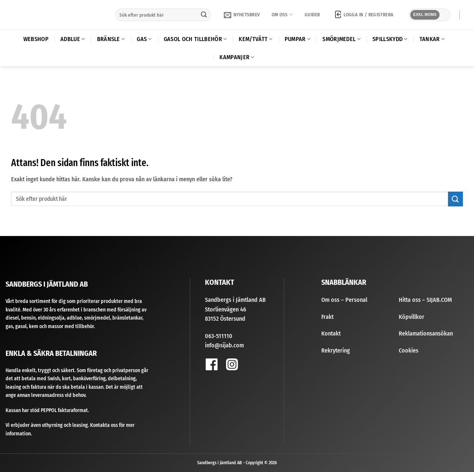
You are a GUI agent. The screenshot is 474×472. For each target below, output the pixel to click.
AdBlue (72, 39)
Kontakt (331, 333)
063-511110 (218, 336)
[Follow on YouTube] (252, 366)
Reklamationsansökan (426, 333)
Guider (312, 14)
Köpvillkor (411, 316)
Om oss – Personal (344, 299)
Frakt (327, 316)
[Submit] (204, 15)
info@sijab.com (224, 345)
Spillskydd (390, 39)
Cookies (408, 350)
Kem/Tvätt (255, 39)
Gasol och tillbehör (195, 39)
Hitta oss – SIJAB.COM (425, 299)
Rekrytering (335, 350)
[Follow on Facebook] (211, 364)
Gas (144, 39)
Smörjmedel (341, 39)
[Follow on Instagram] (232, 364)
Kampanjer (236, 57)
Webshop (36, 39)
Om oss (282, 14)
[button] (242, 15)
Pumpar (298, 39)
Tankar (432, 39)
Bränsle (111, 39)
